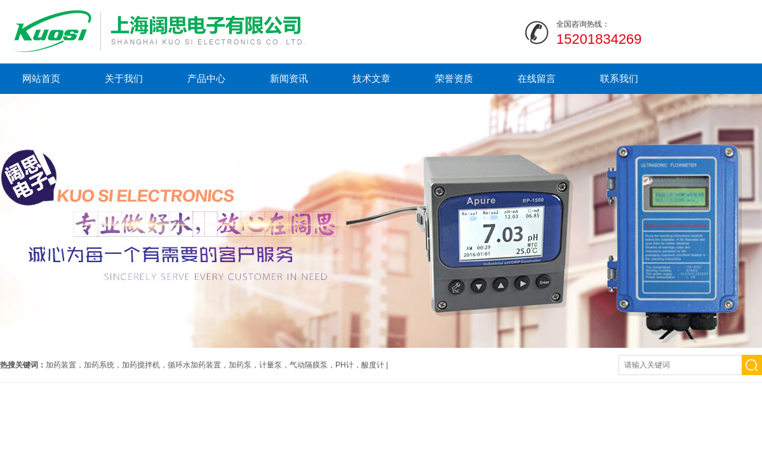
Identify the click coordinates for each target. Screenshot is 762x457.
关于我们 (124, 78)
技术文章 (371, 78)
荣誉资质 (454, 78)
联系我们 (619, 78)
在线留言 (537, 78)
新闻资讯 (289, 78)
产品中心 (206, 78)
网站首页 (41, 78)
